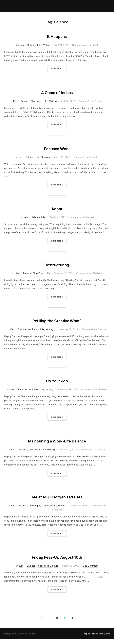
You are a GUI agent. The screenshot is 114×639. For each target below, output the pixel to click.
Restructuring (57, 264)
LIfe (39, 45)
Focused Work (57, 148)
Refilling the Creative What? (57, 320)
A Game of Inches (57, 92)
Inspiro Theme (90, 633)
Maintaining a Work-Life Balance (57, 440)
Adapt (56, 208)
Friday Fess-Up (45, 565)
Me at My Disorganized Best (57, 496)
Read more (58, 68)
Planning (45, 157)
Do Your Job (57, 380)
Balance (31, 45)
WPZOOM (105, 633)
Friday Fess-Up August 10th (57, 556)
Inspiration (33, 329)
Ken (22, 45)
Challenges (36, 101)
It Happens (56, 36)
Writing (46, 45)
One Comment (90, 565)
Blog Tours (38, 273)
